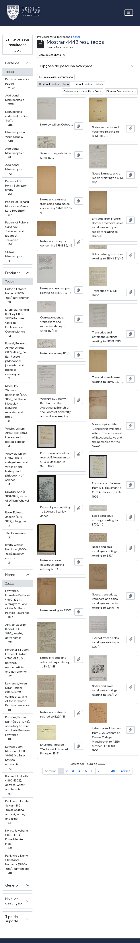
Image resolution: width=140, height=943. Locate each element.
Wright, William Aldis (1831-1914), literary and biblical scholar (16, 437)
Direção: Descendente (120, 91)
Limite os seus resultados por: (18, 45)
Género (11, 885)
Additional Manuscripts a (16, 100)
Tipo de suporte (11, 918)
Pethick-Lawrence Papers (17, 83)
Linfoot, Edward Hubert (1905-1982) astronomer (17, 295)
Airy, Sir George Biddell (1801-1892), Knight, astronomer (15, 633)
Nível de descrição (13, 901)
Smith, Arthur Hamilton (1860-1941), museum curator (16, 554)
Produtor (12, 272)
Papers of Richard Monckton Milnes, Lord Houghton (17, 208)
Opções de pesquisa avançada (66, 66)
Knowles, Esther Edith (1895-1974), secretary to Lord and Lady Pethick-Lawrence (17, 728)
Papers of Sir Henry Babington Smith (16, 188)
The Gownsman (15, 535)
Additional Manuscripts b (14, 153)
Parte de (12, 63)
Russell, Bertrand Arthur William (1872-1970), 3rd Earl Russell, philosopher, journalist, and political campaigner (16, 361)
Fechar (75, 37)
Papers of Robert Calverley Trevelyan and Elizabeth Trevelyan (16, 233)
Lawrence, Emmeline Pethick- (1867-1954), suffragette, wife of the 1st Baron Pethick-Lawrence (17, 604)
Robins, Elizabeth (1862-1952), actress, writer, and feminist (16, 785)
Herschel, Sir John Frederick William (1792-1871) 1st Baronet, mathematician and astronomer (17, 662)
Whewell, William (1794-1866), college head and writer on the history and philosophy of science (16, 469)
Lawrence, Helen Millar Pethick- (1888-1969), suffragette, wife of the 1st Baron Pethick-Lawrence (17, 696)
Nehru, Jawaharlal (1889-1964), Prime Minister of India (16, 839)
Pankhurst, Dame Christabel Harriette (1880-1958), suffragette (17, 864)
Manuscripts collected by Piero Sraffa (17, 118)
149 (112, 771)
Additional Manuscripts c (15, 169)
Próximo (125, 771)
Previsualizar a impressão (56, 77)
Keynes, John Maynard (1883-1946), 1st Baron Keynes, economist (15, 757)
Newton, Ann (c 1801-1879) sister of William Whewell (17, 498)
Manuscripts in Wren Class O (15, 136)
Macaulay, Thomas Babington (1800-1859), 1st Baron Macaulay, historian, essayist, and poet (17, 403)
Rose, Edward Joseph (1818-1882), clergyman (16, 519)
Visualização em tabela (88, 84)
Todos (9, 72)
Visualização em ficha (54, 84)
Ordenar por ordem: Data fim (81, 91)
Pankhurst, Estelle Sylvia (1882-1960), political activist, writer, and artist (17, 812)
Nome (10, 574)
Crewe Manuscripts (14, 256)
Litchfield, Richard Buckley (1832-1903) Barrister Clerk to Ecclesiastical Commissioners (17, 322)
